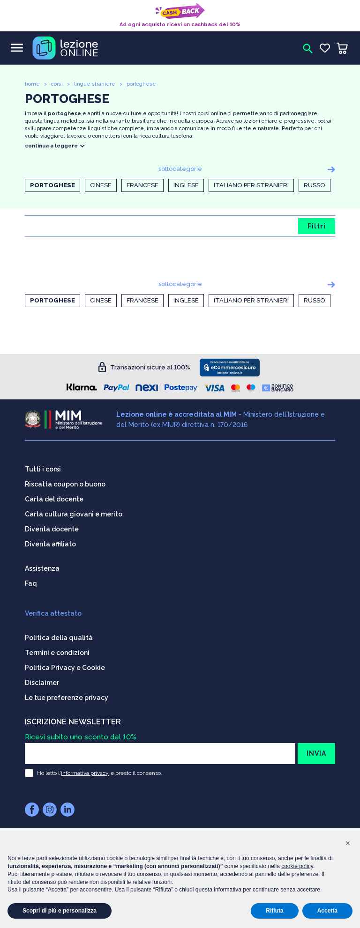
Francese (142, 185)
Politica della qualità (59, 636)
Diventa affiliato (50, 542)
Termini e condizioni (57, 651)
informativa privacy (85, 771)
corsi (57, 84)
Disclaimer (42, 681)
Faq (31, 582)
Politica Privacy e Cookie (65, 666)
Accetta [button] (327, 910)
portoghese (141, 84)
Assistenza (42, 567)
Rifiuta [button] (274, 910)
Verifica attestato (53, 612)
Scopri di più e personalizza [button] (59, 910)
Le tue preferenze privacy (66, 696)
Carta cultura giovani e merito (73, 512)
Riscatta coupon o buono (65, 482)
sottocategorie (180, 168)
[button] (347, 843)
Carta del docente (54, 497)
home (32, 84)
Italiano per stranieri (251, 185)
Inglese (186, 185)
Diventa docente (52, 527)
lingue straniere (94, 84)
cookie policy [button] (297, 866)
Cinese (101, 185)
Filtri (317, 226)
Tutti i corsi (43, 467)
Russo (314, 185)
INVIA (316, 752)
